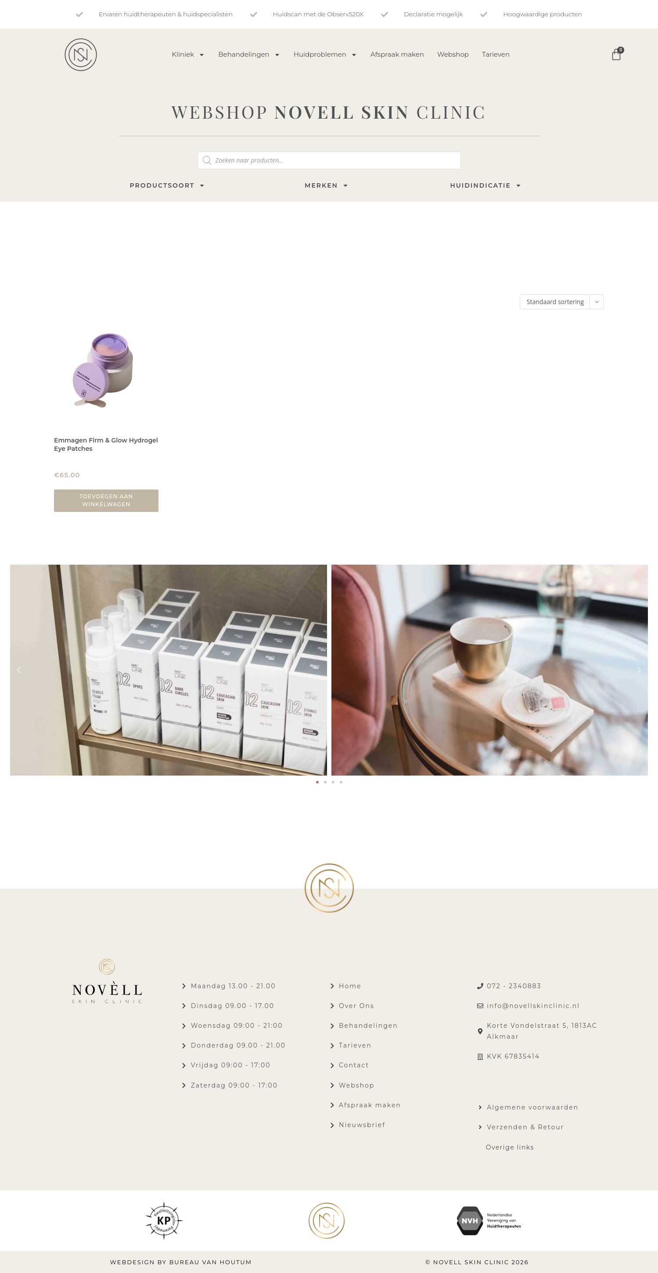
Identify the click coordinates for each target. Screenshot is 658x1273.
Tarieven (496, 54)
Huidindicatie (485, 185)
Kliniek (188, 54)
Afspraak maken (397, 54)
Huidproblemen (325, 54)
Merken (327, 185)
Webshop (453, 54)
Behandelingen (249, 54)
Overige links (510, 1147)
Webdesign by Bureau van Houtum (181, 1262)
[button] (18, 670)
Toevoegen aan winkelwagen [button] (106, 500)
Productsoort (167, 185)
